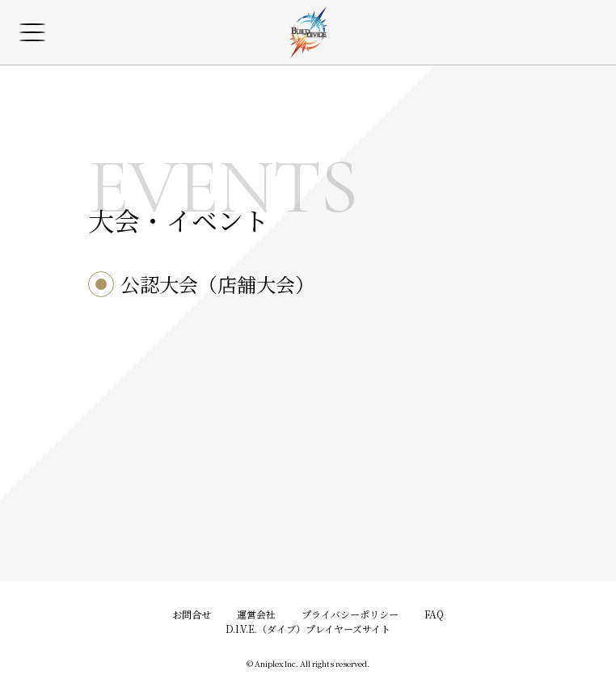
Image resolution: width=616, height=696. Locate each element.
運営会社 (256, 614)
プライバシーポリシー (350, 614)
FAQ (434, 614)
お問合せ (191, 614)
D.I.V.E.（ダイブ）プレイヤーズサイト (308, 628)
